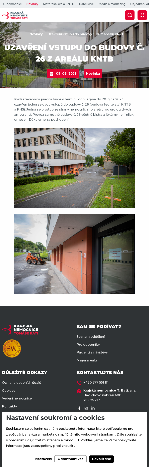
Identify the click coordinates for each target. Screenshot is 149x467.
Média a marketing (111, 4)
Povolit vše (101, 459)
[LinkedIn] (93, 408)
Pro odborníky (88, 345)
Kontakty (9, 406)
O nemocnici (12, 4)
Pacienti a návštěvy (92, 352)
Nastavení (43, 459)
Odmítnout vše (71, 459)
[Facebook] (80, 408)
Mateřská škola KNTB (58, 4)
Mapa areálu (87, 360)
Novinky (32, 4)
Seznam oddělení (91, 337)
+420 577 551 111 (95, 382)
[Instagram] (86, 408)
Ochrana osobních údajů (21, 383)
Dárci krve (86, 4)
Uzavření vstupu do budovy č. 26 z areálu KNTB (85, 34)
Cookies (8, 391)
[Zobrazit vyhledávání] (129, 15)
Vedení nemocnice (17, 398)
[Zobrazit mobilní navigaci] (142, 15)
